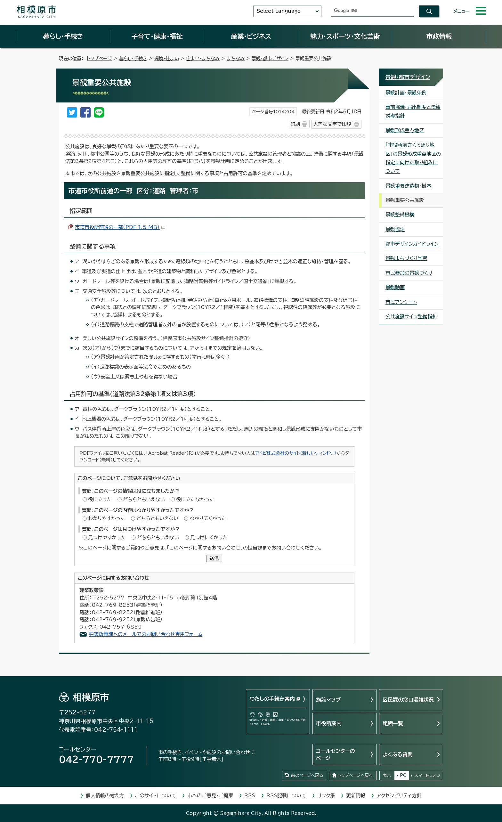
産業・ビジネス (251, 36)
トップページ (99, 58)
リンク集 (326, 795)
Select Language (278, 11)
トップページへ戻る (355, 775)
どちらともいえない (144, 499)
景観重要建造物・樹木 (408, 185)
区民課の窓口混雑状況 (408, 699)
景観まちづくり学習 (406, 258)
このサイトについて (155, 795)
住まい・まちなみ (203, 58)
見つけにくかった (209, 537)
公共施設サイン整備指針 (411, 316)
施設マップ (328, 699)
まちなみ (236, 58)
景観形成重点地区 (404, 130)
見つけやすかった (107, 537)
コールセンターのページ (335, 754)
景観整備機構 (399, 214)
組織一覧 (393, 723)
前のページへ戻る (307, 775)
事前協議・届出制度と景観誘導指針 (413, 111)
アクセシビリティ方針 (398, 795)
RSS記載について (286, 795)
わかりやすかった (106, 518)
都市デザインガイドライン (412, 243)
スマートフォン (427, 775)
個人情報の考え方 (105, 795)
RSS (249, 795)
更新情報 (355, 795)
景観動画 (395, 287)
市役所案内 (329, 723)
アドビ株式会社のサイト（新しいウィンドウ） (295, 453)
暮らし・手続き (63, 36)
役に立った (100, 499)
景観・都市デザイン (270, 58)
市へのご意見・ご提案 (210, 795)
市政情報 (439, 36)
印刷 (295, 124)
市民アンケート (401, 302)
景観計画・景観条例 (405, 92)
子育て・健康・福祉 (156, 36)
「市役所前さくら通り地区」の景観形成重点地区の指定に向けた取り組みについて (413, 158)
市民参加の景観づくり (408, 273)
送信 (214, 558)
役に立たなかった (195, 499)
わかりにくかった (208, 518)
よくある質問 (398, 754)
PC (403, 775)
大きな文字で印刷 (332, 124)
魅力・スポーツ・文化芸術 (345, 36)
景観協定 (395, 229)
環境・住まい (166, 58)
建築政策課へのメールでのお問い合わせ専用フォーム (146, 634)
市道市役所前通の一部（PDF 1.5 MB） (120, 227)
